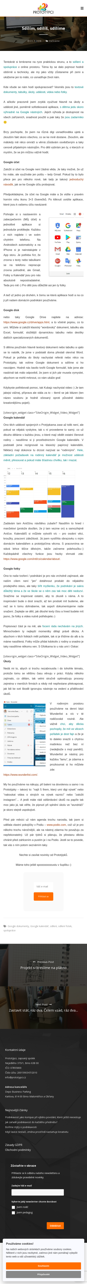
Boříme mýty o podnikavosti (21, 1127)
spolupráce (9, 930)
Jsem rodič (22, 1207)
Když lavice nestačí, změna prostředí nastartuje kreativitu (36, 1131)
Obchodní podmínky (18, 1150)
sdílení (53, 926)
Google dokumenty (18, 926)
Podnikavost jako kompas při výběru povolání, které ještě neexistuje (43, 1117)
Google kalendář (39, 926)
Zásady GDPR (13, 1145)
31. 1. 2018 (34, 40)
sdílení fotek (65, 926)
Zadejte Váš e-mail (21, 1185)
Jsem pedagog (25, 1212)
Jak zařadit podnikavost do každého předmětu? (31, 1122)
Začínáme (54, 40)
